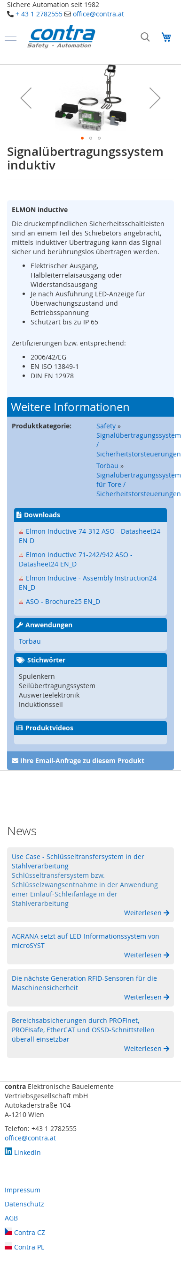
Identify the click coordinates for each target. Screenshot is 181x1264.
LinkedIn (23, 1152)
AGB (11, 1217)
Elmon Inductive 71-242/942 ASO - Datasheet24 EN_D (76, 559)
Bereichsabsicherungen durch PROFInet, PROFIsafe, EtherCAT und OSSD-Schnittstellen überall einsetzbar (83, 1030)
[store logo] (61, 37)
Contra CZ (25, 1232)
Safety (106, 425)
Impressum (22, 1189)
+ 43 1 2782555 (39, 13)
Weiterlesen (144, 912)
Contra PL (24, 1246)
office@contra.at (98, 13)
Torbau (107, 465)
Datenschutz (24, 1203)
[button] (26, 98)
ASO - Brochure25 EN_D (63, 601)
